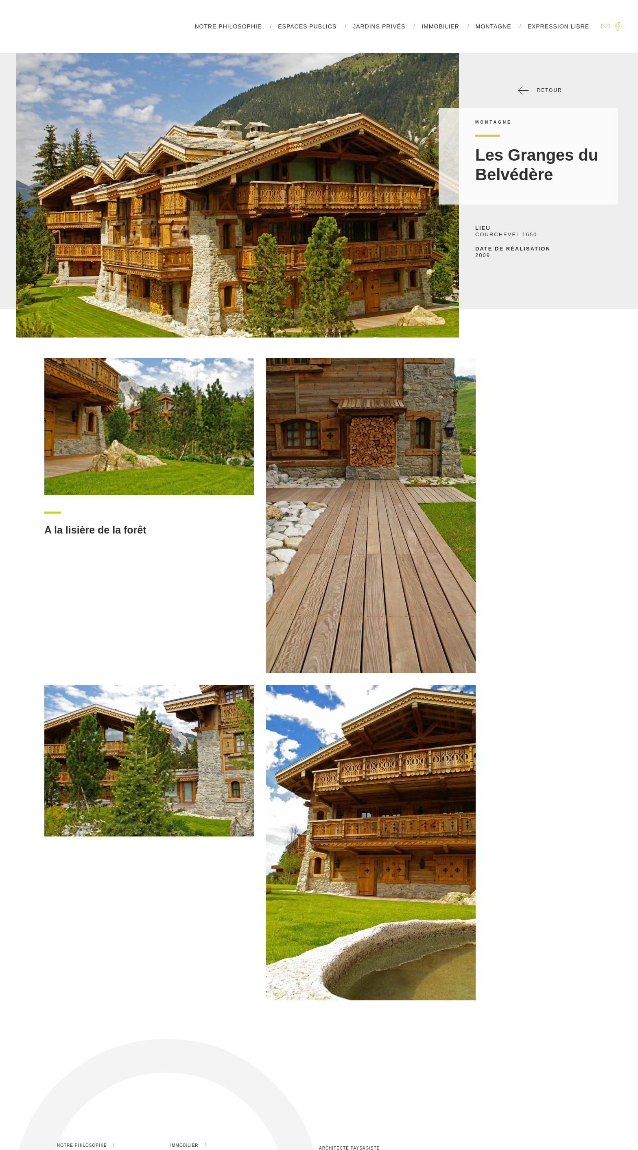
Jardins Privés (379, 26)
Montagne (493, 26)
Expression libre (558, 26)
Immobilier (440, 26)
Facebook (618, 26)
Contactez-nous (605, 26)
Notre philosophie (228, 26)
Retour (540, 90)
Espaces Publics (307, 26)
